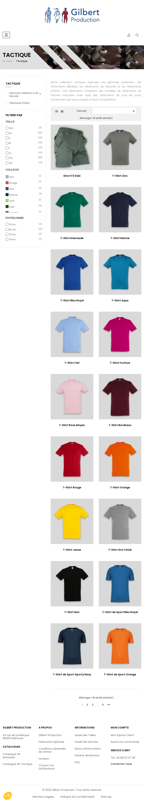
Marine (25, 195)
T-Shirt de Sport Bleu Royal (120, 612)
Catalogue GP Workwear (11, 755)
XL (24, 153)
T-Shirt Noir (72, 612)
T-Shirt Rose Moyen (72, 425)
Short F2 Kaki (72, 176)
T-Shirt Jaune (72, 550)
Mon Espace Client (122, 735)
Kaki (25, 206)
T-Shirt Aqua (119, 300)
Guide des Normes (86, 742)
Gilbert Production (50, 735)
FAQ (77, 762)
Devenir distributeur (87, 755)
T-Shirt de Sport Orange (120, 674)
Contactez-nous (121, 764)
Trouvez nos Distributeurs (47, 767)
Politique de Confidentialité (77, 797)
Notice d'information (88, 749)
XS (24, 133)
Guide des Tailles (85, 735)
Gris (25, 177)
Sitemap (106, 797)
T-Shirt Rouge (72, 487)
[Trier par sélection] (114, 111)
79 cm (24, 234)
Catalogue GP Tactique (17, 764)
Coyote (25, 212)
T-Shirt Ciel (71, 363)
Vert (25, 201)
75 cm (24, 224)
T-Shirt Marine (120, 238)
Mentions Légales (43, 797)
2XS (24, 128)
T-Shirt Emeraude (72, 238)
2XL (24, 158)
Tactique (13, 83)
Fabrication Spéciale (51, 742)
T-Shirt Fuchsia (120, 363)
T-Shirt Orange (120, 487)
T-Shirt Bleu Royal (72, 300)
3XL (24, 163)
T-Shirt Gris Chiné (120, 550)
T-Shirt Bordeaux (120, 425)
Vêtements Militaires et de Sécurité (23, 95)
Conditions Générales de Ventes (52, 750)
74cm (24, 239)
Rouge (25, 183)
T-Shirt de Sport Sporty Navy (72, 674)
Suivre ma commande (125, 742)
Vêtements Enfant (19, 103)
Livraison (44, 758)
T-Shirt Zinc (120, 176)
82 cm (24, 229)
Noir (25, 189)
